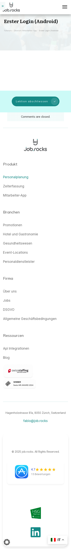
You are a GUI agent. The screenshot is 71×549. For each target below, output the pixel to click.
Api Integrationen (16, 344)
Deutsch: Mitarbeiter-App (25, 30)
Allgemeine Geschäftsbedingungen (30, 314)
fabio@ (35, 417)
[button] (7, 542)
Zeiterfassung (13, 182)
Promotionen (12, 221)
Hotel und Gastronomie (20, 230)
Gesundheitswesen (17, 239)
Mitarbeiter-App (15, 191)
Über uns (10, 287)
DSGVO (8, 305)
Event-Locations (15, 248)
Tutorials (8, 30)
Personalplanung (15, 173)
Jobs (6, 296)
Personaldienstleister (19, 257)
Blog (6, 353)
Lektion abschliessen (37, 99)
